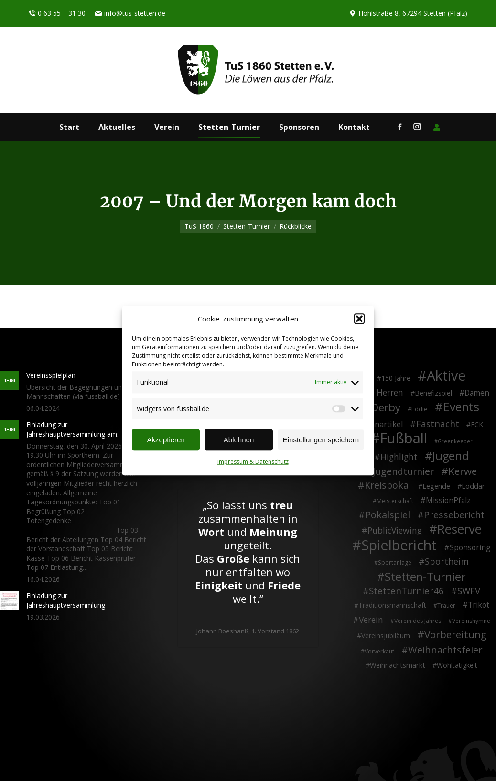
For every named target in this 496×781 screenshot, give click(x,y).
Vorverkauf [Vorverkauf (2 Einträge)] (379, 651)
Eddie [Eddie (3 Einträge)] (419, 409)
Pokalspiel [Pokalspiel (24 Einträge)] (387, 515)
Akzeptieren (166, 440)
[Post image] (9, 380)
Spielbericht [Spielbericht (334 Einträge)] (399, 545)
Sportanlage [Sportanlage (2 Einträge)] (394, 562)
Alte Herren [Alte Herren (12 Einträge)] (381, 392)
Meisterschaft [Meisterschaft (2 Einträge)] (395, 501)
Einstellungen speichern (321, 440)
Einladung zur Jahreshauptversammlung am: (72, 429)
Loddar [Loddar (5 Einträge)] (473, 486)
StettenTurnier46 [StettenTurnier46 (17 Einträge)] (406, 591)
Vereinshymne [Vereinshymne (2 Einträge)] (471, 621)
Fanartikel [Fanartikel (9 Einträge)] (384, 424)
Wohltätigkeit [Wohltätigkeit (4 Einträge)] (457, 665)
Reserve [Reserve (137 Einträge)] (459, 529)
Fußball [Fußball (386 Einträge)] (403, 438)
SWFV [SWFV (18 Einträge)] (468, 591)
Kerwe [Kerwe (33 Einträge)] (462, 471)
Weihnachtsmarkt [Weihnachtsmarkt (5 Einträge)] (397, 665)
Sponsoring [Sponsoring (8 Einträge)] (470, 548)
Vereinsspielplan (50, 375)
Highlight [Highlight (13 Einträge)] (399, 457)
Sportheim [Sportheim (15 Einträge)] (447, 562)
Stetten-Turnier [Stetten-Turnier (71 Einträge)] (425, 577)
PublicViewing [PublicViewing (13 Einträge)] (394, 530)
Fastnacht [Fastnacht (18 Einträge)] (437, 423)
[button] (359, 319)
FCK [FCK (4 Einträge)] (477, 424)
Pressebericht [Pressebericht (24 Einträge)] (454, 515)
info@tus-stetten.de (130, 13)
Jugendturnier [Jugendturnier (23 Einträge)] (403, 471)
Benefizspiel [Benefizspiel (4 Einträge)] (433, 392)
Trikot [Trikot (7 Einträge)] (478, 605)
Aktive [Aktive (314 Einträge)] (446, 375)
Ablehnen (239, 440)
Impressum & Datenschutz (253, 462)
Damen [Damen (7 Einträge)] (476, 393)
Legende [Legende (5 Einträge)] (436, 486)
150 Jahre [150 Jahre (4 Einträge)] (395, 378)
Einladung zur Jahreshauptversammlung (65, 600)
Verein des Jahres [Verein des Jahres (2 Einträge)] (417, 621)
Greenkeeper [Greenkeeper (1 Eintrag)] (455, 441)
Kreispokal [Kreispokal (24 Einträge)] (388, 485)
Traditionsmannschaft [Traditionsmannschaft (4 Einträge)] (392, 605)
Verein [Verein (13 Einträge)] (371, 620)
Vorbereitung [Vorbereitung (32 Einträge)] (455, 635)
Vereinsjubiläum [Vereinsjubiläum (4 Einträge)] (385, 635)
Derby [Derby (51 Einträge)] (385, 407)
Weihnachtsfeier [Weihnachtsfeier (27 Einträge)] (445, 650)
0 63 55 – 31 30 (57, 13)
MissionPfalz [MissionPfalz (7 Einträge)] (448, 500)
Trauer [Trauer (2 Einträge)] (446, 605)
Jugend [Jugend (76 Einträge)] (450, 456)
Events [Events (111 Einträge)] (461, 407)
